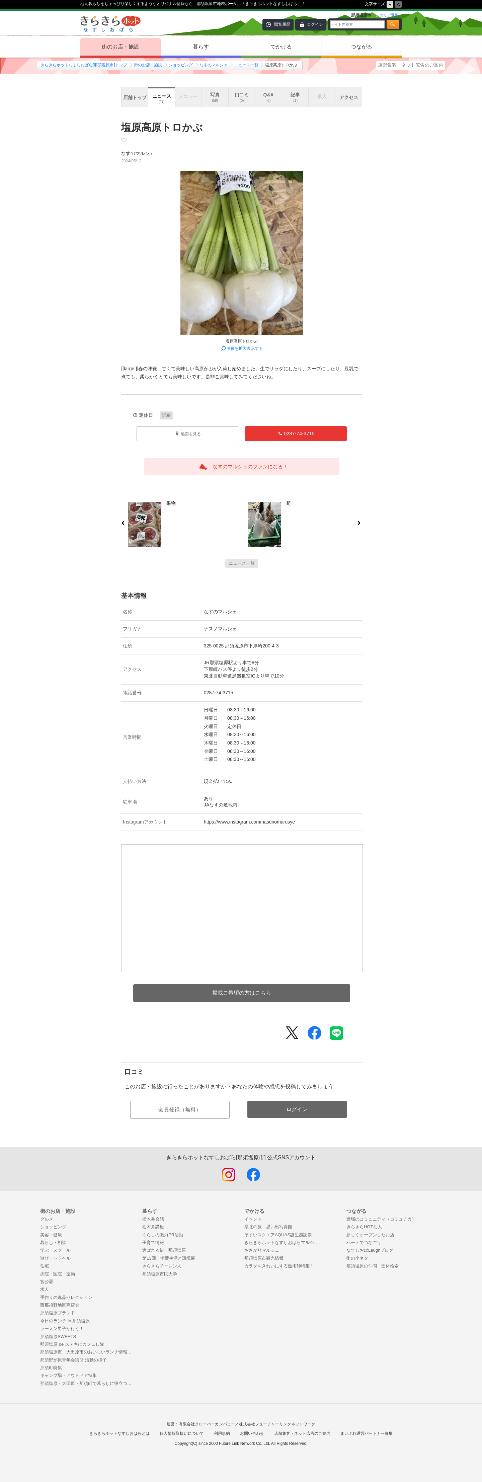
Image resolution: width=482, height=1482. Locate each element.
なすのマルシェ (213, 65)
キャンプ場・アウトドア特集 (68, 1375)
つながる (361, 47)
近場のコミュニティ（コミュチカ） (381, 1219)
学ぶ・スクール (55, 1250)
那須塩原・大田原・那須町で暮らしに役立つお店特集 (88, 1383)
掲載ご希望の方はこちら (241, 993)
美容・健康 (51, 1234)
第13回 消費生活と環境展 (168, 1258)
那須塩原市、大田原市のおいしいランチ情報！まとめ (88, 1351)
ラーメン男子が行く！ (62, 1328)
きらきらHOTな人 (364, 1226)
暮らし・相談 (53, 1242)
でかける (281, 47)
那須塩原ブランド (57, 1312)
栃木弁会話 (153, 1219)
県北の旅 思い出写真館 (268, 1226)
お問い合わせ (252, 1433)
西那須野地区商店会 (59, 1305)
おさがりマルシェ (261, 1250)
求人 (44, 1289)
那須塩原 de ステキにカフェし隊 (72, 1344)
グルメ (46, 1219)
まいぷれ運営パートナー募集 (366, 1433)
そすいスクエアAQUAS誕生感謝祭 (278, 1234)
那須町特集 (51, 1367)
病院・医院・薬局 (57, 1273)
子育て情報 (153, 1242)
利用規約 (222, 1433)
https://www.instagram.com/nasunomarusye (249, 822)
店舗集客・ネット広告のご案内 (411, 65)
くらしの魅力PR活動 (162, 1234)
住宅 (44, 1265)
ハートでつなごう (363, 1242)
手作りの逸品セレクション (66, 1297)
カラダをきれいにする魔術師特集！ (279, 1265)
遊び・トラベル (55, 1258)
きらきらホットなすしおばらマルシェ (281, 1242)
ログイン (315, 24)
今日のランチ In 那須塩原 (65, 1320)
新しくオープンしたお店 (370, 1234)
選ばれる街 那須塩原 (164, 1250)
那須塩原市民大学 (159, 1273)
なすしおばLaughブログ (369, 1250)
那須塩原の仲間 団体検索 (372, 1265)
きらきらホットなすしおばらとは (119, 1433)
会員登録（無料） (179, 1109)
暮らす (201, 47)
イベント (253, 1219)
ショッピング (181, 65)
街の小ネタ (357, 1258)
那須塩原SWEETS (58, 1336)
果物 (168, 504)
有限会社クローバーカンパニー (207, 1424)
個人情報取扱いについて (182, 1433)
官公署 (46, 1281)
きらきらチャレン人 (161, 1265)
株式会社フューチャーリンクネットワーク (277, 1424)
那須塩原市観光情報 (264, 1258)
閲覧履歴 (282, 24)
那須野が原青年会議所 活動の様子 (73, 1359)
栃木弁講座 (153, 1226)
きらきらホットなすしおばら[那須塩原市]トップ (84, 65)
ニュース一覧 (246, 65)
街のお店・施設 (120, 47)
